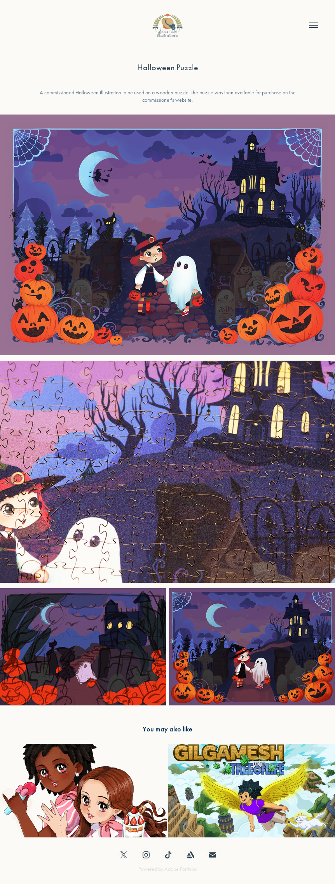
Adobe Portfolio (180, 869)
